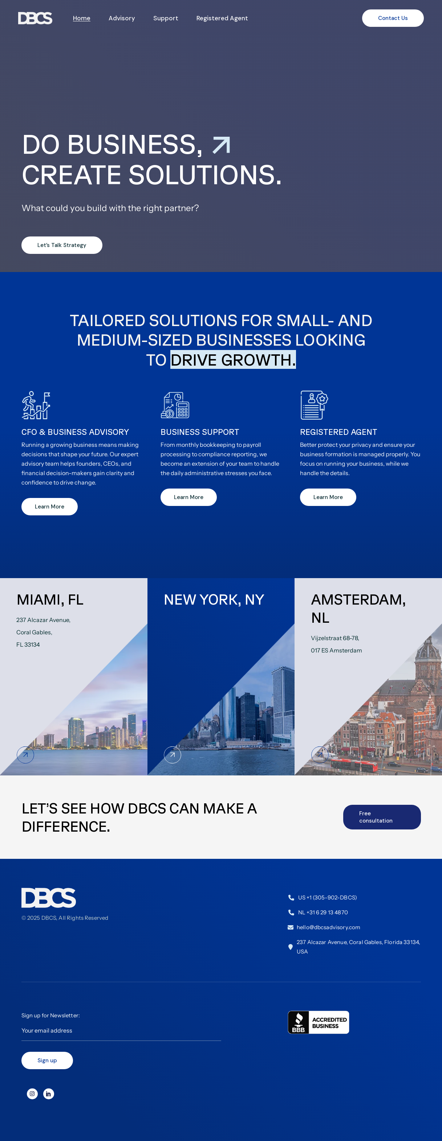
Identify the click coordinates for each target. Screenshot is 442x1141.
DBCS (48, 917)
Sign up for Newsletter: (121, 1026)
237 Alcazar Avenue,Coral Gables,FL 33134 (43, 632)
